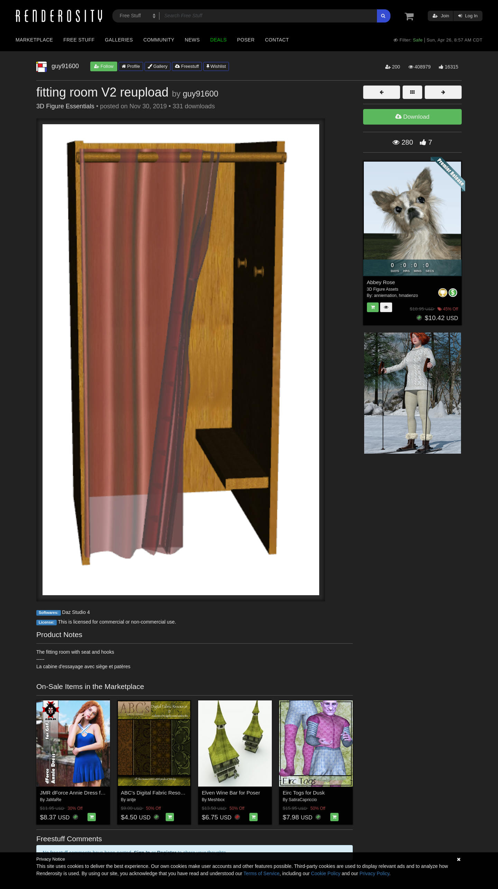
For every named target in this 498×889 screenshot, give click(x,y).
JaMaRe (54, 799)
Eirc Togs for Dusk (304, 793)
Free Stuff (78, 40)
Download (412, 117)
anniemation (385, 295)
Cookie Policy (325, 873)
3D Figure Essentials (65, 106)
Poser (246, 40)
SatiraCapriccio (303, 799)
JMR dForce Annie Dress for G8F (78, 793)
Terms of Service (261, 873)
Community (159, 40)
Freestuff (187, 66)
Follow (103, 66)
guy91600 (200, 93)
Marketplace (34, 40)
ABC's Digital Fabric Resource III (158, 793)
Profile (131, 66)
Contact (277, 40)
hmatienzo (408, 295)
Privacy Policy (374, 873)
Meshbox (216, 799)
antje (131, 799)
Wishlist (216, 66)
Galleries (119, 40)
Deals (218, 40)
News (192, 40)
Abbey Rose (381, 282)
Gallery (158, 66)
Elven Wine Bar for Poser (231, 793)
